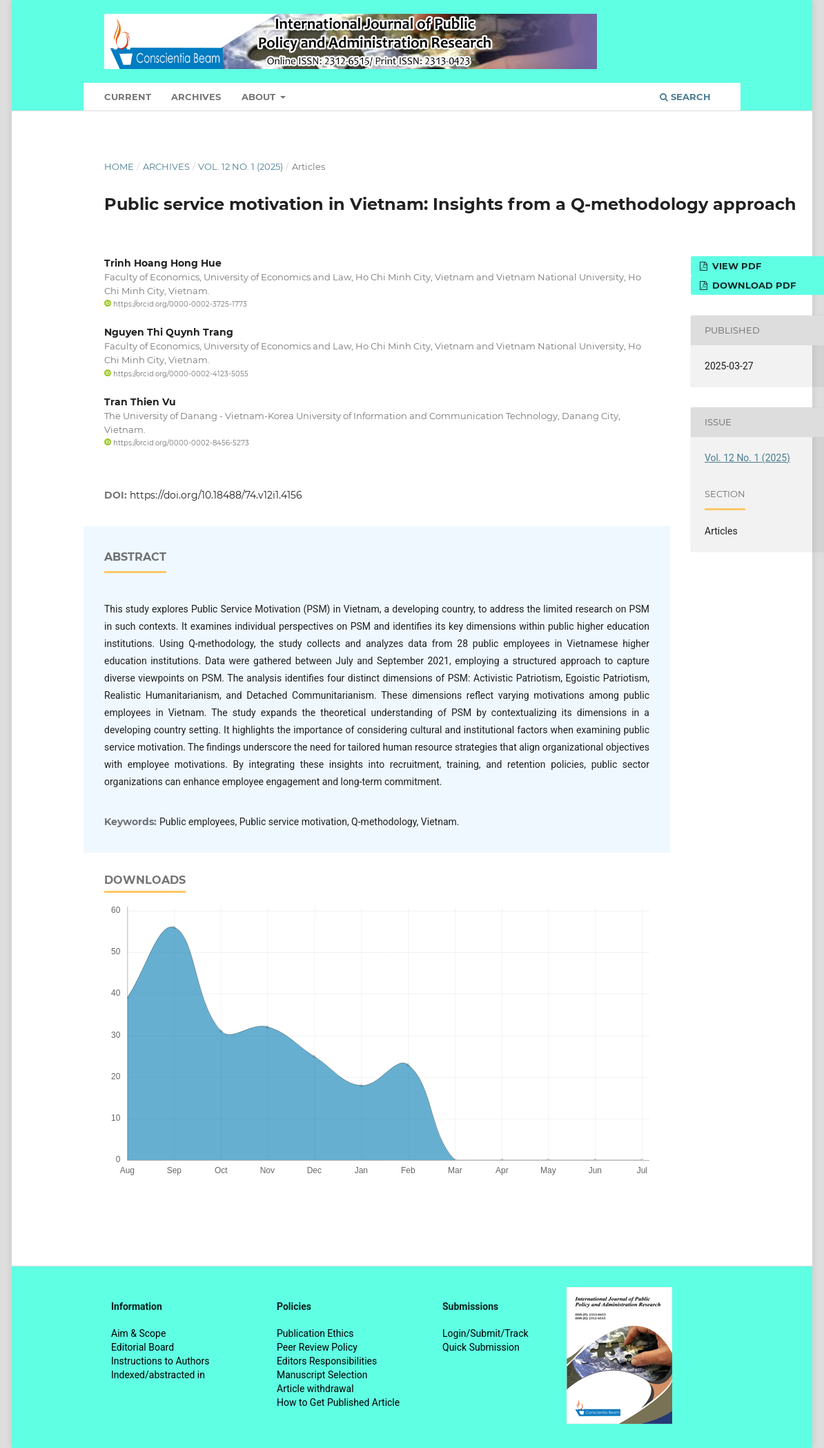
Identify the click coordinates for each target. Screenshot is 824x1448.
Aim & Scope (138, 1333)
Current (127, 96)
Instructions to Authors (160, 1361)
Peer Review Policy (317, 1347)
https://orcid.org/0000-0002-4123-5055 (176, 373)
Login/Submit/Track (485, 1333)
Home (119, 166)
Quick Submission (481, 1347)
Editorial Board (142, 1347)
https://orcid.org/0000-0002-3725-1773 (175, 304)
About (260, 96)
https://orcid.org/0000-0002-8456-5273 (176, 442)
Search (685, 96)
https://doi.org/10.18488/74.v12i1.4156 (216, 495)
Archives (196, 96)
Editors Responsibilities (327, 1361)
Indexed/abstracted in (158, 1374)
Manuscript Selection (322, 1374)
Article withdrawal (315, 1388)
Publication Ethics (315, 1333)
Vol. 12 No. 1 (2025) (240, 166)
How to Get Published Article (338, 1402)
